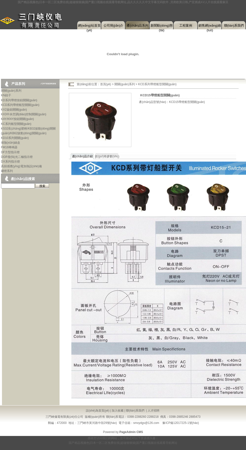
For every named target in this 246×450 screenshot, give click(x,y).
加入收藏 (117, 410)
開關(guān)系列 (11, 90)
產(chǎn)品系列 (138, 25)
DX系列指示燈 (10, 161)
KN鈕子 (6, 95)
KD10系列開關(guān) (15, 138)
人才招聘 (153, 410)
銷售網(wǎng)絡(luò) (210, 27)
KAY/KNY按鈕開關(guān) (17, 119)
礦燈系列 (7, 171)
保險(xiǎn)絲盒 (10, 142)
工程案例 (185, 25)
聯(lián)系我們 (234, 25)
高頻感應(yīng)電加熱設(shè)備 (21, 166)
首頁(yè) (105, 84)
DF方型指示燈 (10, 152)
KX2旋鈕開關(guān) (14, 109)
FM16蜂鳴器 (9, 147)
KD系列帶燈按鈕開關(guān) (19, 100)
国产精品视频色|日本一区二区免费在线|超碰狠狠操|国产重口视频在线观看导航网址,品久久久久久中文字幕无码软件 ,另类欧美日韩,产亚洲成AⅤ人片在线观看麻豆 (123, 2)
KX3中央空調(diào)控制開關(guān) (23, 114)
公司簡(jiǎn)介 (113, 25)
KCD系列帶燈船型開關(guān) (20, 105)
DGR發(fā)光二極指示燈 (17, 157)
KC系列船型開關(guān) (16, 124)
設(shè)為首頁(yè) (97, 410)
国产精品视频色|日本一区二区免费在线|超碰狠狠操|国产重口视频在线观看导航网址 (123, 443)
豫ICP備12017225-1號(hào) (180, 423)
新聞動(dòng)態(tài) (162, 27)
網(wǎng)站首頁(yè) (89, 27)
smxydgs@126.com (146, 423)
